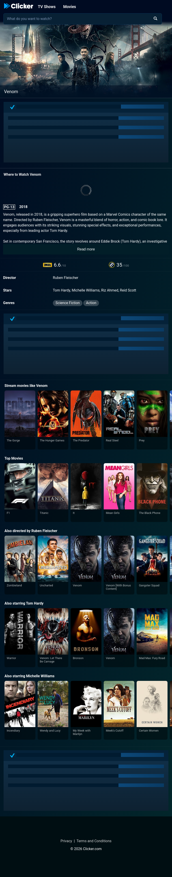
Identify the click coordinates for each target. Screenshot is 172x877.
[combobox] (82, 18)
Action (91, 303)
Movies (69, 6)
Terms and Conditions (94, 841)
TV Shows (47, 6)
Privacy (66, 841)
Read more (86, 249)
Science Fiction (68, 303)
